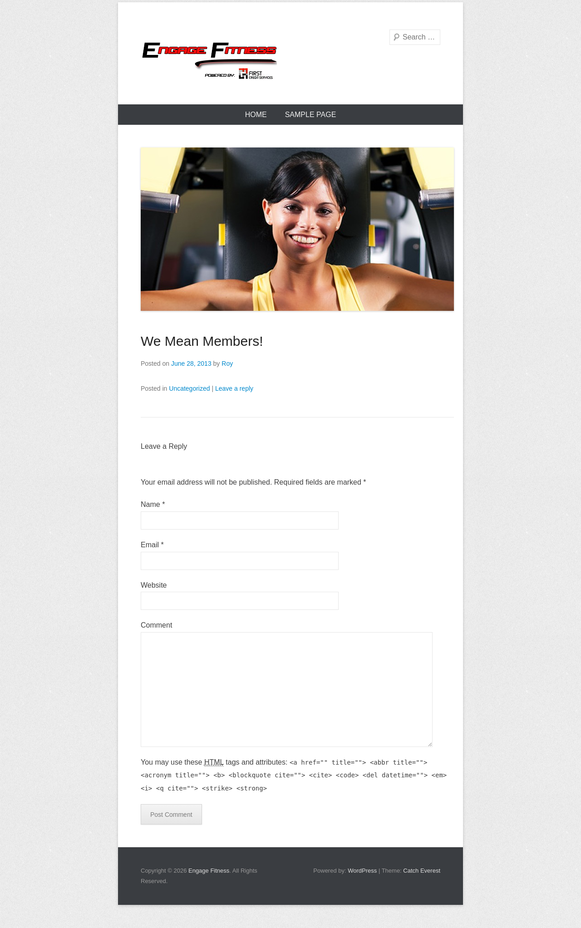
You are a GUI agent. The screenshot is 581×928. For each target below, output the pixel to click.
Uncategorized (189, 388)
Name (153, 504)
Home (256, 114)
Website (154, 585)
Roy (227, 363)
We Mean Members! (202, 341)
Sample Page (310, 114)
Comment (156, 625)
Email (152, 545)
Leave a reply (234, 388)
